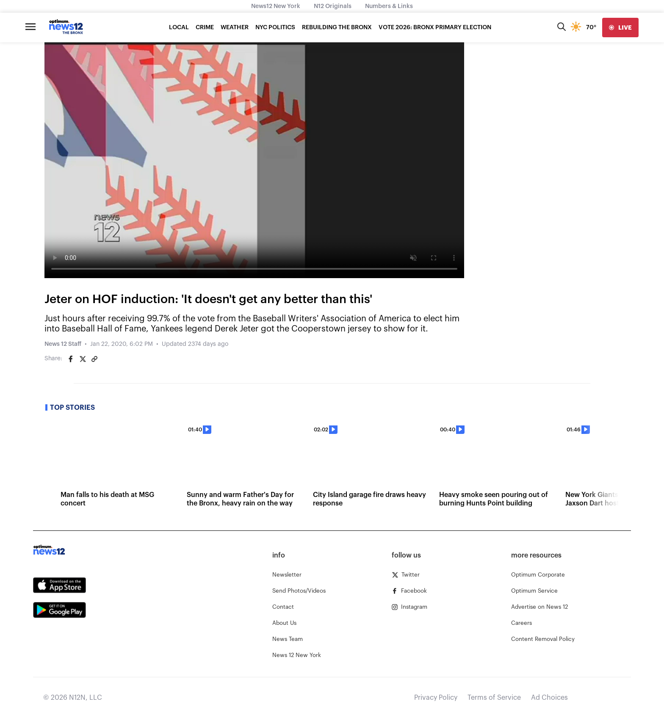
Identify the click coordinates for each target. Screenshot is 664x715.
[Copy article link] (94, 359)
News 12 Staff (62, 344)
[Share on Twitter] (82, 359)
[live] (620, 27)
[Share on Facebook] (70, 359)
